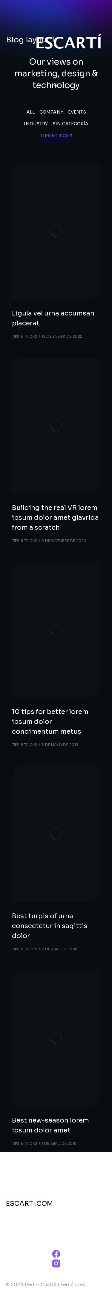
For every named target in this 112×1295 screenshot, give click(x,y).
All (31, 112)
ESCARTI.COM (29, 1203)
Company (51, 112)
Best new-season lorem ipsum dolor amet (50, 1125)
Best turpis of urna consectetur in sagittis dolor (50, 926)
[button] (56, 85)
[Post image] (56, 231)
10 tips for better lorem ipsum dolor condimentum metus (50, 722)
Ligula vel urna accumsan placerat (53, 318)
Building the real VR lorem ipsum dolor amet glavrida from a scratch (55, 518)
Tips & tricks (56, 136)
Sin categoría (70, 123)
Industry (36, 123)
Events (77, 112)
